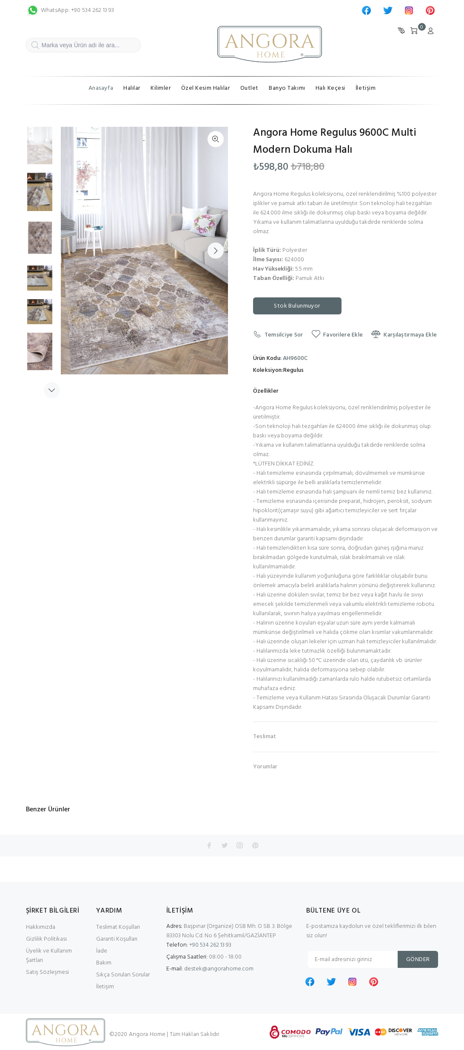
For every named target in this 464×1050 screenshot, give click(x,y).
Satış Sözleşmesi (47, 972)
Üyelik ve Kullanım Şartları (49, 955)
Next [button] (52, 390)
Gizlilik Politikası (46, 939)
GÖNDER (418, 959)
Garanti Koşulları (116, 939)
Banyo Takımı (287, 88)
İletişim (366, 88)
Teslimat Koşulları (118, 927)
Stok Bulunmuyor (297, 306)
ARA (35, 48)
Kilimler (161, 88)
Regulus (293, 370)
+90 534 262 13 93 (198, 945)
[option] (40, 150)
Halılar (131, 88)
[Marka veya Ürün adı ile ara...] (83, 45)
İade (101, 951)
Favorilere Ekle (337, 335)
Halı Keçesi (330, 88)
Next (216, 251)
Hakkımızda (40, 927)
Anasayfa (100, 88)
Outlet (249, 88)
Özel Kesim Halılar (205, 88)
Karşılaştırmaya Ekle (404, 335)
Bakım (103, 963)
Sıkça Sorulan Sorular (123, 975)
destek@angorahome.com (218, 969)
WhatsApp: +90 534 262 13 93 (70, 10)
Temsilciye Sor (278, 335)
